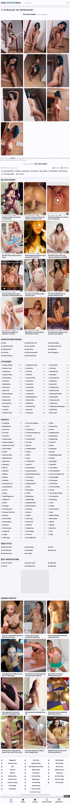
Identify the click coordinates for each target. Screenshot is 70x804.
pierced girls (59, 365)
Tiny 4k (59, 490)
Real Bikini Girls (59, 433)
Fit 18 (36, 426)
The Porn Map (36, 782)
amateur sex (12, 371)
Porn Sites (36, 760)
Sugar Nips (53, 563)
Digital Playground (12, 496)
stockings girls (59, 387)
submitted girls (59, 390)
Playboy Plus (36, 528)
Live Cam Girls (30, 346)
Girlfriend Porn (7, 349)
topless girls (63, 171)
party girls (36, 409)
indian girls (36, 384)
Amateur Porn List (31, 343)
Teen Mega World (59, 471)
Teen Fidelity (59, 468)
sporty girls (59, 384)
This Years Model (9, 174)
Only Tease (36, 518)
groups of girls (36, 378)
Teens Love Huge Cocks (59, 474)
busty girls (12, 406)
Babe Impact (36, 779)
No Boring (36, 509)
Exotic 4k (12, 515)
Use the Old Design (35, 792)
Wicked (59, 525)
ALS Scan (12, 433)
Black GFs (12, 471)
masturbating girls (36, 397)
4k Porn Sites (59, 763)
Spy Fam (59, 452)
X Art (59, 531)
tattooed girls (53, 171)
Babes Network (12, 458)
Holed (36, 458)
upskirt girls (59, 409)
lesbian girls (36, 394)
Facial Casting (12, 522)
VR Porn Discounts (31, 352)
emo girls (18, 171)
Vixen (59, 512)
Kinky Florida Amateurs (36, 474)
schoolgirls (59, 375)
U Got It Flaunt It (59, 509)
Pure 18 (59, 429)
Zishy (4, 343)
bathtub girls (12, 384)
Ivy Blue (21, 174)
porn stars (59, 368)
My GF (51, 547)
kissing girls (36, 387)
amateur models (9, 171)
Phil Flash (36, 525)
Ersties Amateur (7, 355)
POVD (59, 423)
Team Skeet (59, 461)
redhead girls (59, 371)
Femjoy (12, 534)
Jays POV (36, 464)
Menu (66, 796)
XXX (12, 766)
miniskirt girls (36, 400)
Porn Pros (36, 534)
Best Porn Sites (7, 553)
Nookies (36, 512)
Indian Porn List (59, 770)
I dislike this (66, 168)
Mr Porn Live (59, 766)
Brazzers (12, 477)
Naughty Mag (36, 499)
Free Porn (12, 770)
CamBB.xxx (53, 349)
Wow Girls (59, 528)
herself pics (36, 381)
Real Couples (59, 436)
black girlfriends (12, 394)
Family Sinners (12, 528)
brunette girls (12, 403)
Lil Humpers (36, 477)
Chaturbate (29, 550)
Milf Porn (12, 773)
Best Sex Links (30, 563)
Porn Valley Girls (36, 538)
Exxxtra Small (12, 518)
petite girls (34, 171)
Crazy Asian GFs (12, 487)
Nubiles (36, 515)
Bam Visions (12, 461)
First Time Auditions (36, 423)
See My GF (59, 442)
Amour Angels (12, 448)
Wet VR (59, 522)
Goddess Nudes (36, 448)
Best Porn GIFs (7, 547)
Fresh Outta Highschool (36, 433)
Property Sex (59, 426)
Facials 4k (12, 525)
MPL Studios (36, 490)
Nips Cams (53, 550)
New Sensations (36, 506)
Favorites (36, 375)
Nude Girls (12, 2)
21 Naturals (12, 423)
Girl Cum (36, 445)
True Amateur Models (59, 493)
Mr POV (36, 493)
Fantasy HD (12, 531)
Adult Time (12, 429)
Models (23, 802)
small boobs (43, 171)
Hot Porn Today (59, 779)
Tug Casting (59, 499)
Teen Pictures (36, 785)
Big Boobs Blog (36, 763)
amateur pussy (12, 368)
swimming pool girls (59, 394)
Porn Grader (35, 773)
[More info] (21, 214)
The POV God (59, 483)
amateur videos (12, 375)
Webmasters (59, 802)
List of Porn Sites (12, 782)
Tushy (59, 503)
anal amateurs (12, 378)
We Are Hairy (59, 518)
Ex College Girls (12, 509)
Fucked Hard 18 (36, 439)
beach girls (12, 387)
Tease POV (59, 464)
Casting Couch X (12, 483)
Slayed (59, 445)
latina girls (36, 390)
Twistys (59, 506)
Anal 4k (12, 452)
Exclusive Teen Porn (12, 512)
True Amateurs (54, 352)
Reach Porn (29, 349)
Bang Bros (12, 464)
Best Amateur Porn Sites (36, 766)
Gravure (36, 452)
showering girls (59, 378)
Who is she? (59, 413)
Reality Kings (59, 439)
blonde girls (12, 397)
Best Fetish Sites (31, 355)
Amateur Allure (12, 439)
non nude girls (36, 406)
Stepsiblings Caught (59, 455)
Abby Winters (12, 426)
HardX (36, 455)
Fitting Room (36, 429)
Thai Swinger (59, 480)
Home (11, 802)
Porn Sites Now (36, 776)
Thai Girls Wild (59, 477)
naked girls (25, 171)
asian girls (12, 381)
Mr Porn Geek (59, 782)
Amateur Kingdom (12, 442)
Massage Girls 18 (36, 483)
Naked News (36, 496)
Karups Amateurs (36, 471)
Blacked (12, 474)
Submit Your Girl (46, 802)
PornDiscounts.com (56, 346)
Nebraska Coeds (36, 503)
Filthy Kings (12, 538)
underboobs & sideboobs (59, 406)
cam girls (12, 409)
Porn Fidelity (36, 531)
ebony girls (36, 368)
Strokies (59, 458)
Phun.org (5, 352)
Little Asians (36, 480)
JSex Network (36, 468)
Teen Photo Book (8, 346)
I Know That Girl (7, 563)
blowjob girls (12, 400)
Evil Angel (12, 506)
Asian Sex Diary (12, 455)
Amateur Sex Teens (12, 445)
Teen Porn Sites (36, 789)
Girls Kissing (30, 547)
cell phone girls (12, 413)
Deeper (12, 493)
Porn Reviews (59, 760)
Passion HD (36, 522)
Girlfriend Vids (30, 566)
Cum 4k (12, 490)
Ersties (12, 503)
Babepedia (53, 566)
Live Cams (35, 802)
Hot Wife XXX (36, 461)
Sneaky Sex (59, 448)
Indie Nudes (12, 789)
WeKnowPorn (36, 770)
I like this (57, 168)
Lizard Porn (59, 773)
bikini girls (12, 390)
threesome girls (59, 400)
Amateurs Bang (54, 343)
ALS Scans (12, 436)
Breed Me (12, 480)
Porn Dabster (12, 785)
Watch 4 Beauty (59, 515)
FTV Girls (36, 436)
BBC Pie (12, 468)
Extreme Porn (13, 779)
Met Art (36, 487)
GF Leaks (36, 442)
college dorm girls (36, 365)
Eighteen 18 (12, 499)
